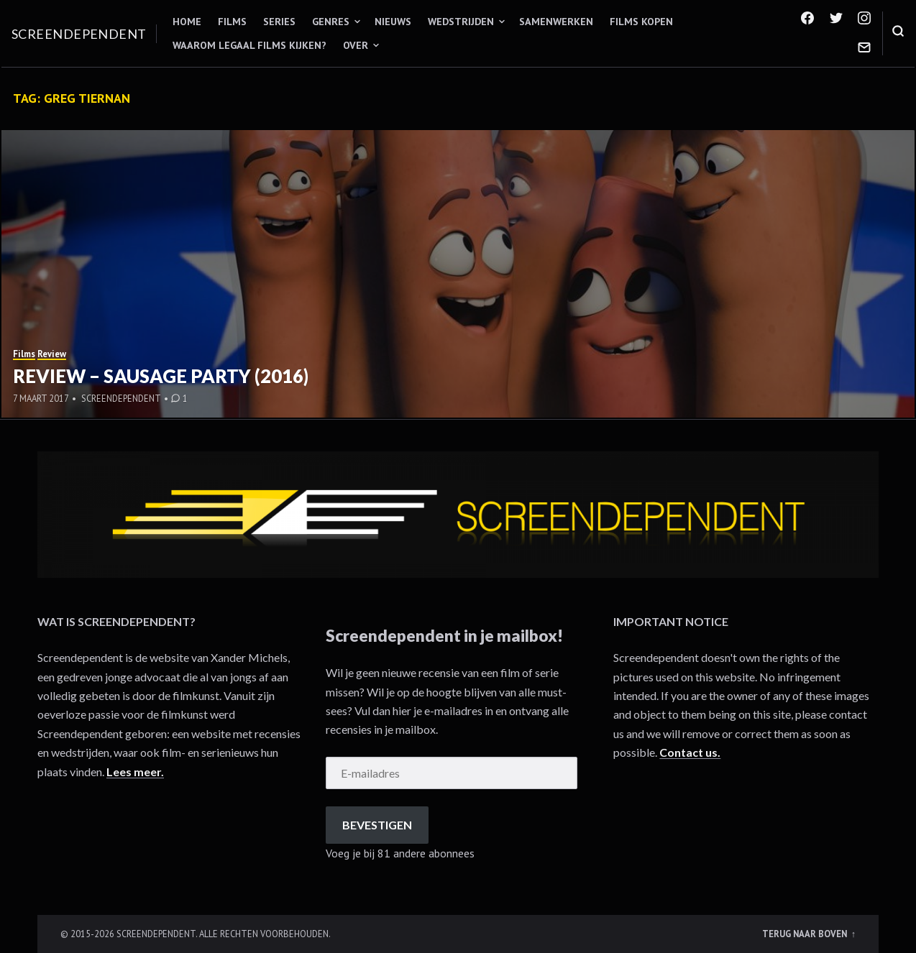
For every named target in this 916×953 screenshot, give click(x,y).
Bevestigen (377, 825)
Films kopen (641, 21)
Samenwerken (556, 21)
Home (187, 21)
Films (232, 21)
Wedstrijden (461, 21)
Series (279, 21)
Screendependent (79, 34)
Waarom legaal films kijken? (249, 45)
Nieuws (393, 21)
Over (355, 45)
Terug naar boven (805, 933)
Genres (330, 21)
